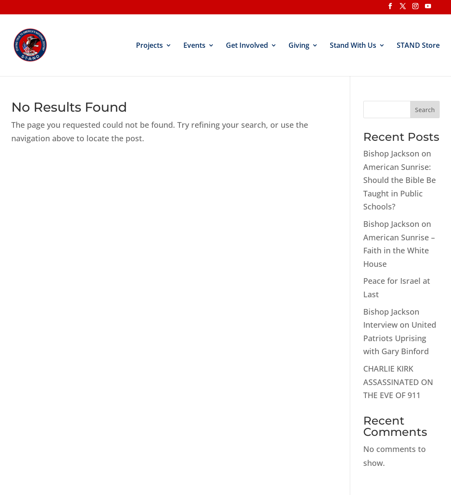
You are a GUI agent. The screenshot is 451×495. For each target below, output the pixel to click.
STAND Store (418, 46)
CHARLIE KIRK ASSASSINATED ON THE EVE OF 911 (398, 381)
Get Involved (247, 46)
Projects (149, 46)
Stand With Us (353, 46)
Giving (299, 46)
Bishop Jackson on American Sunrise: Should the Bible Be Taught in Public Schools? (399, 180)
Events (194, 46)
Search (425, 110)
